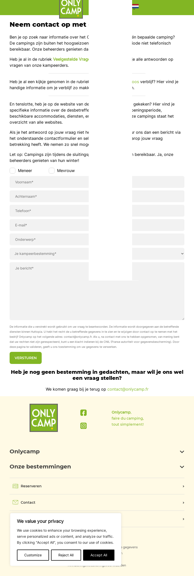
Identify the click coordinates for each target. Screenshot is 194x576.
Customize (33, 555)
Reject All (66, 555)
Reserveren (31, 486)
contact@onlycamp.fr (128, 389)
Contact (28, 502)
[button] (135, 7)
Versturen (26, 358)
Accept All (98, 555)
